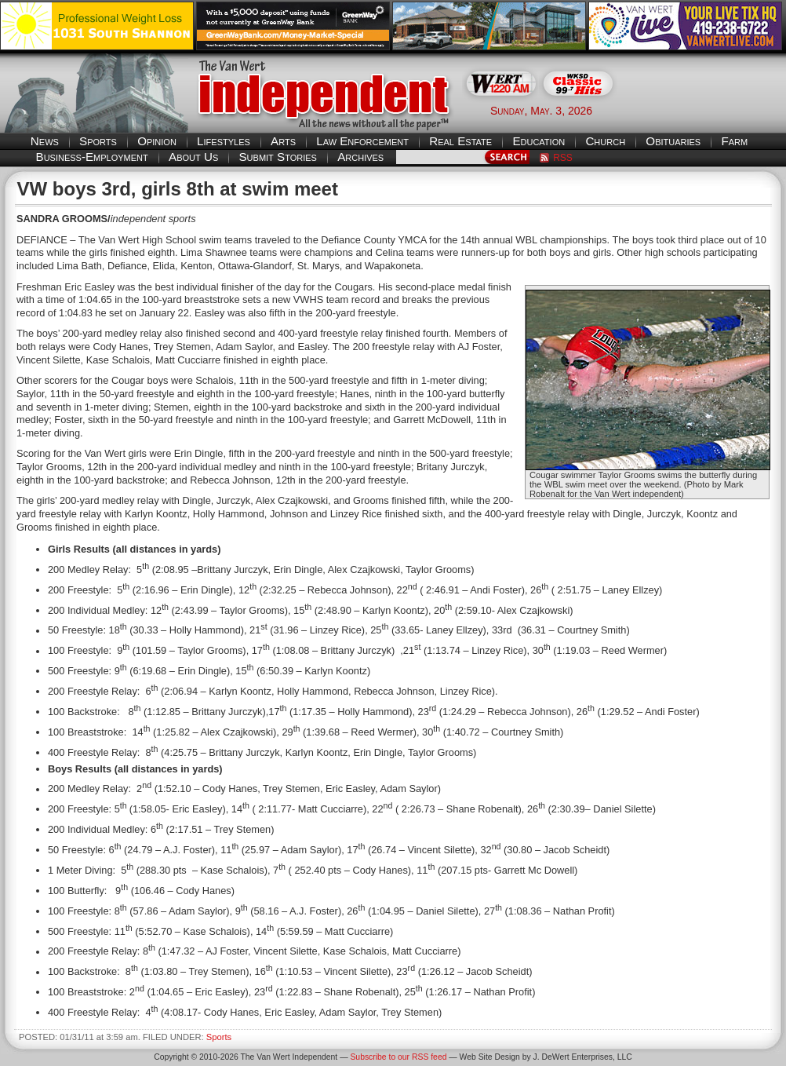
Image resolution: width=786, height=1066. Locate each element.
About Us (193, 156)
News (45, 141)
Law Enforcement (362, 141)
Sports (98, 141)
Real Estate (460, 141)
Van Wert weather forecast (707, 110)
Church (605, 141)
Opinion (156, 141)
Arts (283, 141)
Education (538, 141)
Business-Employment (92, 156)
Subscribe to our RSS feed (398, 1057)
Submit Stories (277, 156)
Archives (360, 156)
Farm (734, 141)
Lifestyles (223, 141)
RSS (563, 157)
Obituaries (673, 141)
